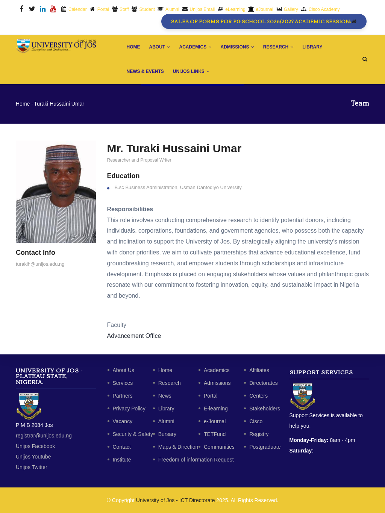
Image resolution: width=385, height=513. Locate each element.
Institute (122, 460)
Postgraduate (264, 447)
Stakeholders (264, 409)
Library (313, 47)
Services (123, 383)
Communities (219, 447)
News (164, 396)
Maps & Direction (178, 447)
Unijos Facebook (35, 446)
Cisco (255, 421)
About (159, 47)
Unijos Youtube (33, 457)
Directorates (263, 383)
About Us (124, 370)
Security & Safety (133, 434)
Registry (258, 434)
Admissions (237, 47)
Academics (195, 47)
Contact (122, 447)
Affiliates (259, 370)
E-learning (216, 409)
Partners (123, 396)
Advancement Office (134, 336)
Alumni (166, 421)
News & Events (145, 71)
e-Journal (215, 421)
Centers (258, 396)
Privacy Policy (129, 409)
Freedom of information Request (196, 460)
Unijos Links (191, 71)
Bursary (167, 434)
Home (133, 47)
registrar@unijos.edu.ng (44, 436)
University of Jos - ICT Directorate (175, 500)
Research (278, 47)
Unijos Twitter (31, 467)
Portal (211, 396)
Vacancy (123, 421)
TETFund (215, 434)
